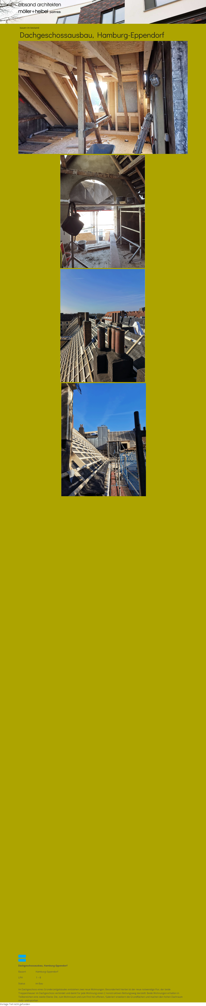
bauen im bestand (29, 27)
